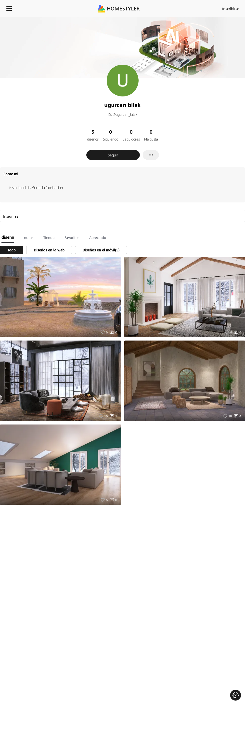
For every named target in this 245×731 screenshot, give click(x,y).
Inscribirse (230, 8)
